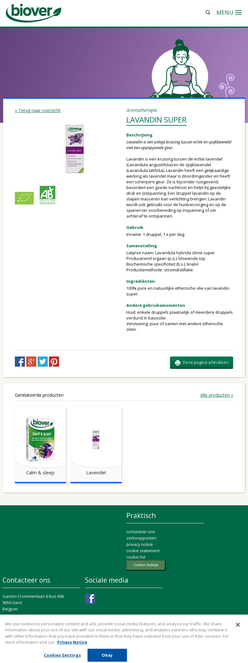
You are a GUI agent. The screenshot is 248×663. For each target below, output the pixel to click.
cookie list (135, 557)
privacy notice (139, 544)
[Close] (238, 628)
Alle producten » (216, 395)
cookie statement (143, 550)
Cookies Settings (146, 565)
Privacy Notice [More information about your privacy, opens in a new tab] (72, 646)
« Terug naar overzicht (38, 110)
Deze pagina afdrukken (201, 362)
